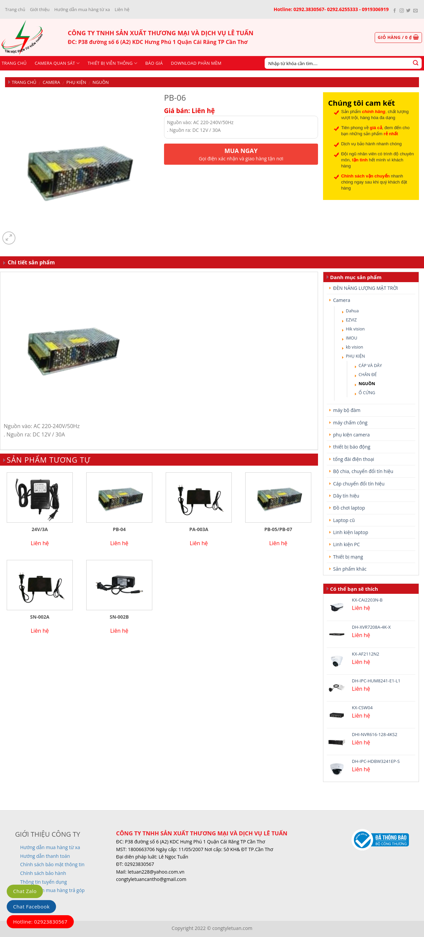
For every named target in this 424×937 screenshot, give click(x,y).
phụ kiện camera (351, 434)
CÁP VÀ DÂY (370, 365)
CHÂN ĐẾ (368, 374)
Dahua (352, 311)
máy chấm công (350, 422)
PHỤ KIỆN (76, 82)
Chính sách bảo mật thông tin (52, 864)
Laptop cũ (344, 520)
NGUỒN (101, 82)
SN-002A (39, 617)
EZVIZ (351, 320)
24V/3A (40, 529)
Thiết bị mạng (348, 557)
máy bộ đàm (346, 410)
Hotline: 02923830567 (40, 921)
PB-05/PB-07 (278, 529)
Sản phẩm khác (350, 569)
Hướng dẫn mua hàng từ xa (82, 9)
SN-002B (119, 617)
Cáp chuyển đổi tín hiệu (358, 483)
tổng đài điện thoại (353, 459)
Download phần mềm (196, 63)
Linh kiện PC (346, 544)
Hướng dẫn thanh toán (45, 856)
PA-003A (198, 529)
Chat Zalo (25, 891)
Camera (51, 82)
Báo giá (154, 63)
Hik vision (355, 329)
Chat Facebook (31, 906)
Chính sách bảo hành (43, 873)
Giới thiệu (40, 9)
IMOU (351, 338)
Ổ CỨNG (367, 393)
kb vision (354, 347)
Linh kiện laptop (350, 532)
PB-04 (119, 529)
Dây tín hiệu (346, 495)
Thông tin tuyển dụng (43, 882)
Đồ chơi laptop (349, 508)
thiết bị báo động (351, 447)
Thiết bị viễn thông (112, 63)
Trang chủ (15, 9)
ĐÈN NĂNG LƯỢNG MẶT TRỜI (365, 288)
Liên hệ (122, 9)
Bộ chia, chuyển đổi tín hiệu (363, 471)
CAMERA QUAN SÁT (57, 63)
